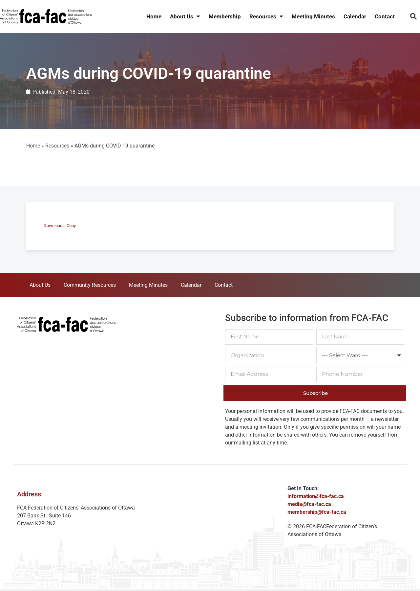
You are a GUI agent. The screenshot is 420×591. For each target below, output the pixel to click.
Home (153, 16)
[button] (413, 16)
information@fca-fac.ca (315, 496)
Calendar (355, 16)
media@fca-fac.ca (309, 504)
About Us (185, 17)
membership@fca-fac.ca (316, 512)
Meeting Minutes (313, 16)
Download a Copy (60, 225)
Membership (225, 16)
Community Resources (90, 285)
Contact (385, 16)
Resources (266, 17)
